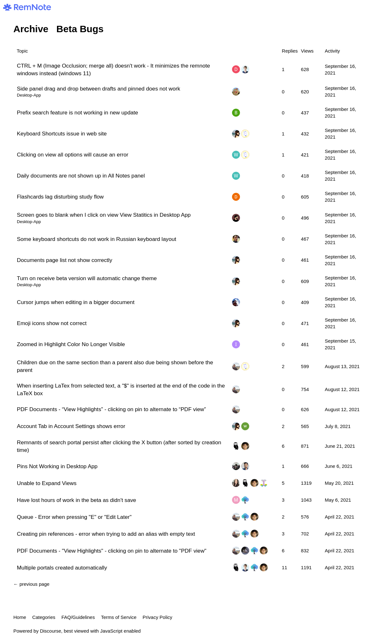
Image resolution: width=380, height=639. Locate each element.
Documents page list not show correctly (64, 260)
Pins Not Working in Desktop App (57, 466)
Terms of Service (119, 617)
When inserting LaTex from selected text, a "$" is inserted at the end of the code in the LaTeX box (121, 389)
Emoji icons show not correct (52, 323)
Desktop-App (29, 95)
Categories (43, 617)
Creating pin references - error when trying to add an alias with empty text (106, 534)
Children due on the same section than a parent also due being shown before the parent (115, 366)
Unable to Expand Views (46, 483)
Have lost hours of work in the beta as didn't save (76, 500)
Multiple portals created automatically (62, 567)
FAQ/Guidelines (78, 617)
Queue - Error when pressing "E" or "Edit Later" (74, 517)
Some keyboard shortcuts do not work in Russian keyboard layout (96, 239)
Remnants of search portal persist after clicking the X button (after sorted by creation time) (119, 446)
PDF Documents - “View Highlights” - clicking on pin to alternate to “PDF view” (111, 409)
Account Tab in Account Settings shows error (71, 426)
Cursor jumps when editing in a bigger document (75, 302)
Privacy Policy (157, 617)
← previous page (31, 584)
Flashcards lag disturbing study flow (60, 196)
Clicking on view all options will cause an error (72, 154)
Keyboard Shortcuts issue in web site (62, 133)
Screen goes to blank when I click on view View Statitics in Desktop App (104, 215)
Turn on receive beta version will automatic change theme (87, 278)
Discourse (50, 631)
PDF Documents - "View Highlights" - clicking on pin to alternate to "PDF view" (111, 551)
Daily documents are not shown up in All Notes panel (81, 175)
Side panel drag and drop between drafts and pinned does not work (98, 88)
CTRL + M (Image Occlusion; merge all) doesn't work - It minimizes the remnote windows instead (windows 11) (113, 69)
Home (19, 617)
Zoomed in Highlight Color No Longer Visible (71, 344)
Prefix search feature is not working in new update (77, 112)
